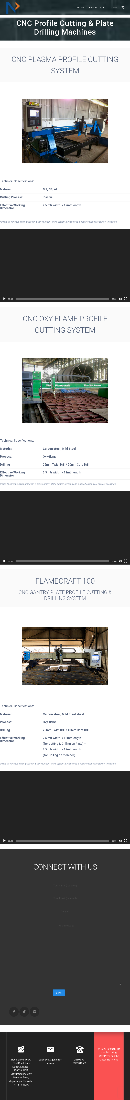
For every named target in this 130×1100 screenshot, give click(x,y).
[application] (65, 265)
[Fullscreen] (125, 299)
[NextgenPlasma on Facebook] (14, 1012)
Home (80, 7)
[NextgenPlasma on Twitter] (24, 1012)
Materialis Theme (109, 1059)
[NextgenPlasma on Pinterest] (34, 1012)
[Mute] (120, 299)
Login (113, 7)
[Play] (4, 299)
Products (95, 7)
